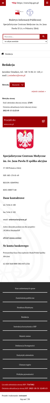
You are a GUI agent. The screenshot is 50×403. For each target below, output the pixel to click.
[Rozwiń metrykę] (17, 84)
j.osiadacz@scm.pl (16, 75)
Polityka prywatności (25, 374)
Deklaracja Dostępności (25, 345)
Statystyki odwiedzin (25, 355)
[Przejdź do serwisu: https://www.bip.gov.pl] (25, 3)
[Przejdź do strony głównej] (25, 20)
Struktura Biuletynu (25, 307)
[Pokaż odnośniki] (3, 3)
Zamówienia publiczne (25, 298)
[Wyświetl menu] (47, 3)
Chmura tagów (25, 365)
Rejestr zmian (25, 336)
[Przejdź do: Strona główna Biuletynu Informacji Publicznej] (2, 54)
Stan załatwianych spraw (25, 288)
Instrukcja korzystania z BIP (25, 326)
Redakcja (25, 317)
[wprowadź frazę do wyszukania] (21, 36)
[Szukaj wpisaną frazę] (43, 36)
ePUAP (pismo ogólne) (12, 238)
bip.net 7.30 (25, 399)
